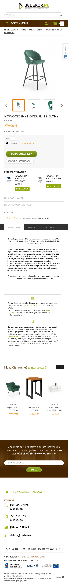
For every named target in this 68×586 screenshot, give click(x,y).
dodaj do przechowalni (20, 161)
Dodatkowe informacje (17, 205)
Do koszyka (22, 189)
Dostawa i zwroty (14, 198)
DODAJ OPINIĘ (43, 218)
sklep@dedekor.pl (22, 535)
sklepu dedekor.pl (15, 336)
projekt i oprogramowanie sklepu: (21, 561)
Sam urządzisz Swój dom (36, 305)
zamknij (60, 577)
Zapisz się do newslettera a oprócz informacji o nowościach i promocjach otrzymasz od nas (34, 450)
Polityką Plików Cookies (14, 576)
